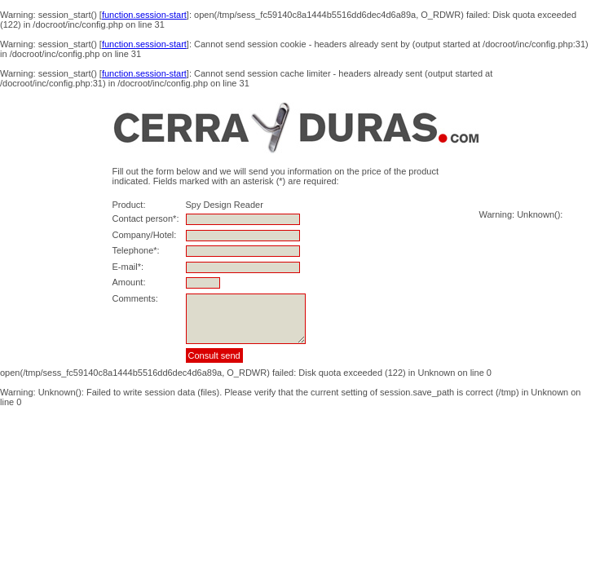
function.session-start (144, 15)
